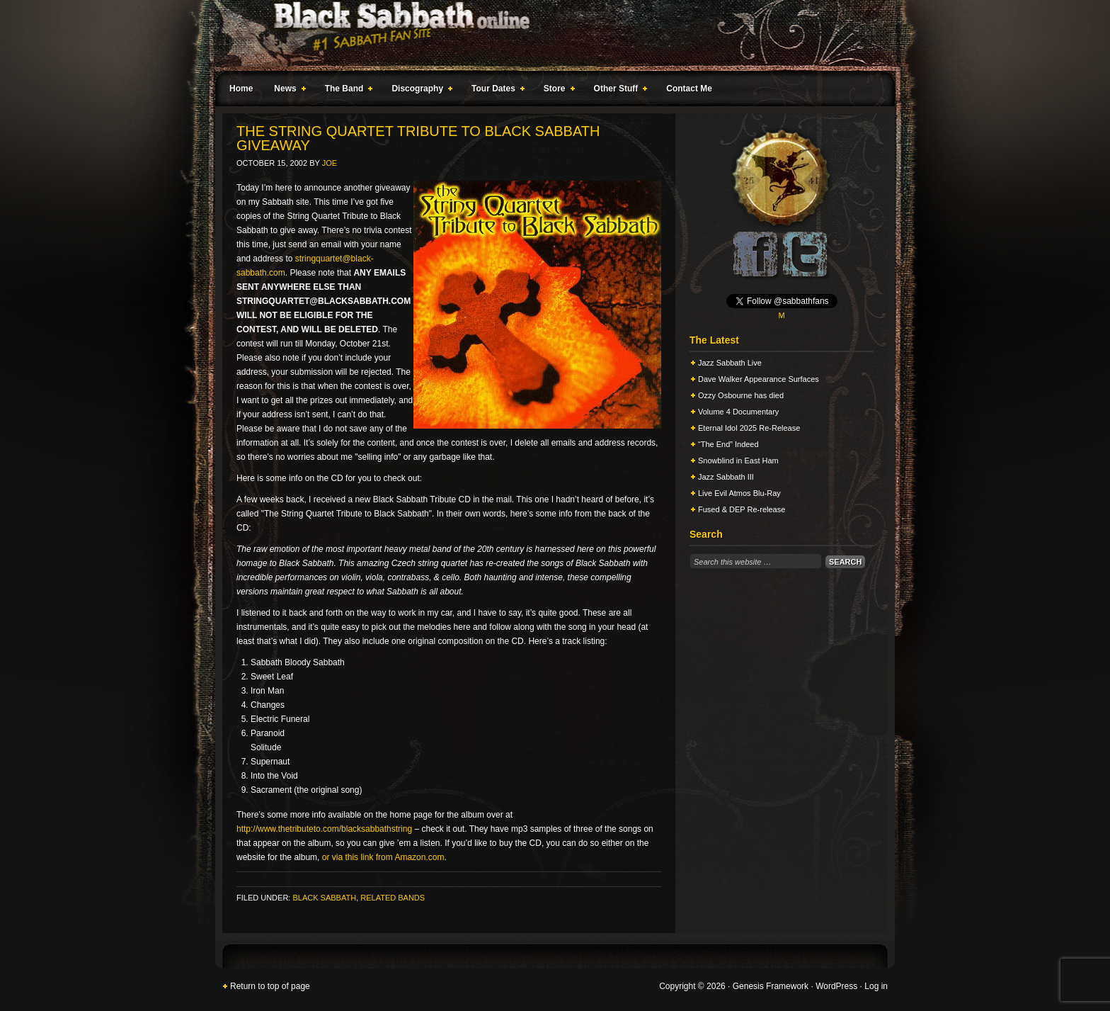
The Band (346, 91)
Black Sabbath (324, 897)
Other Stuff (618, 91)
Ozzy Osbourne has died (741, 395)
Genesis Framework (770, 986)
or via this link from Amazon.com (383, 857)
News (287, 91)
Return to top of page (270, 986)
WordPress (836, 986)
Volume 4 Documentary (738, 411)
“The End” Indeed (728, 444)
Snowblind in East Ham (738, 460)
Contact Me (689, 89)
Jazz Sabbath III (726, 477)
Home (241, 89)
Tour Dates (495, 91)
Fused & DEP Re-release (741, 509)
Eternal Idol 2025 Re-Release (749, 428)
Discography (419, 91)
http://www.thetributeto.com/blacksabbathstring (324, 829)
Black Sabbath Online (548, 35)
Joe (329, 163)
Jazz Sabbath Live (730, 362)
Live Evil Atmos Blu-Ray (739, 493)
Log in (876, 986)
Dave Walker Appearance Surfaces (758, 379)
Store (556, 91)
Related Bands (392, 897)
